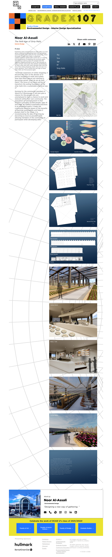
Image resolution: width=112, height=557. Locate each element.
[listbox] (86, 3)
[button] (94, 44)
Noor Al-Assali (76, 10)
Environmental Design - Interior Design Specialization (54, 10)
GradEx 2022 (32, 10)
